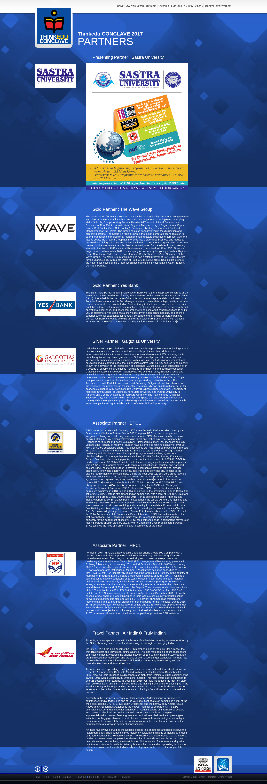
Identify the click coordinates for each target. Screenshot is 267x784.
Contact (125, 777)
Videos (199, 6)
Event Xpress (223, 6)
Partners (176, 6)
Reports (209, 6)
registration (110, 777)
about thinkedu (134, 6)
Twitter (45, 769)
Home (120, 6)
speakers (151, 6)
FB (37, 769)
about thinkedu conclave (58, 777)
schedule (163, 6)
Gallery (188, 6)
